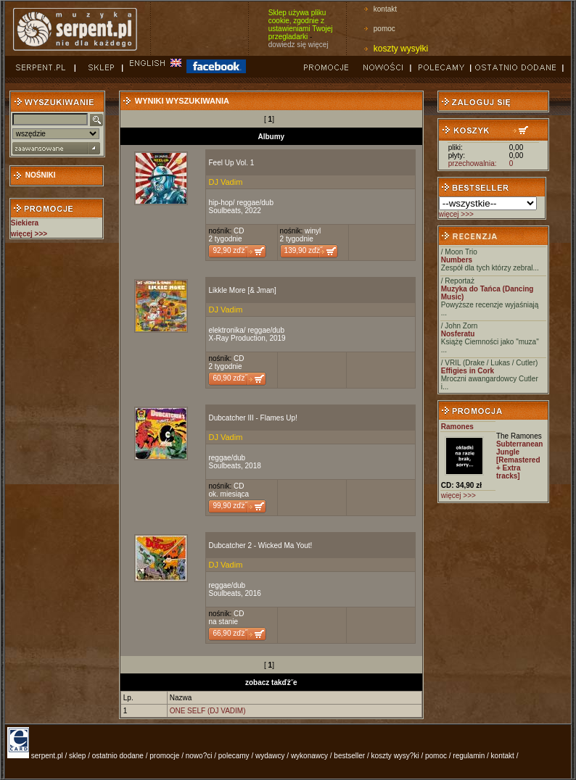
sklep (77, 756)
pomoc (384, 29)
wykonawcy (309, 756)
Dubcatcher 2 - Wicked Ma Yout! (260, 545)
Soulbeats (224, 211)
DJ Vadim (225, 182)
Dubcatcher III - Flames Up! (252, 418)
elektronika (225, 330)
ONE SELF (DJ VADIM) (208, 711)
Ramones (457, 427)
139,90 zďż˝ (303, 250)
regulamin (469, 756)
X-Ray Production (236, 338)
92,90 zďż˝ (230, 250)
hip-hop (220, 203)
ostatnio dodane (118, 756)
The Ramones (519, 436)
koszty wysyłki (401, 48)
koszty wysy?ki (395, 756)
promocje (164, 756)
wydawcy (270, 756)
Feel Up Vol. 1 (231, 163)
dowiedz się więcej (298, 45)
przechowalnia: (472, 163)
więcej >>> (456, 214)
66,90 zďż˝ (230, 633)
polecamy (234, 756)
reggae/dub (254, 203)
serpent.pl (47, 756)
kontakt (385, 9)
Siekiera (24, 223)
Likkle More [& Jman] (242, 290)
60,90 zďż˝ (230, 378)
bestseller (349, 756)
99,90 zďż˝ (230, 506)
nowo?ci (199, 756)
